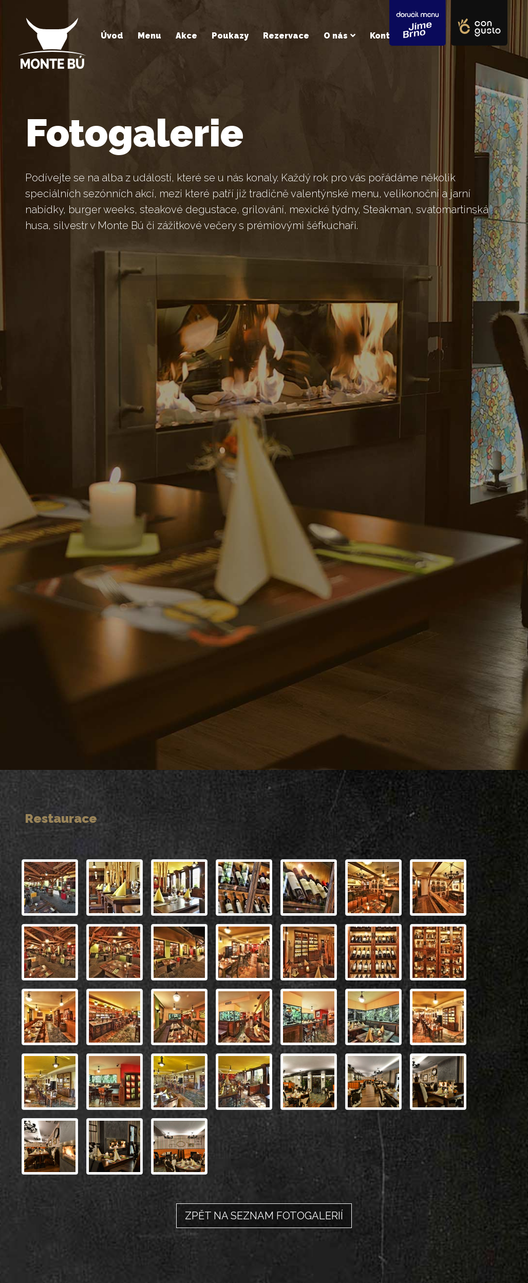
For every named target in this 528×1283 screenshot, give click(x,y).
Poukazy (230, 36)
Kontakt (387, 36)
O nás (336, 36)
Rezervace (286, 36)
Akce (186, 36)
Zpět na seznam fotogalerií (264, 1216)
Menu (149, 36)
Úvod (112, 36)
